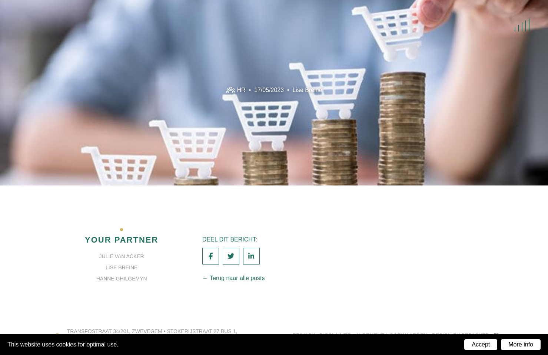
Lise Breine (307, 89)
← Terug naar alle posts (233, 278)
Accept (481, 344)
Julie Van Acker (121, 256)
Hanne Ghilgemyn (121, 279)
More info (520, 344)
